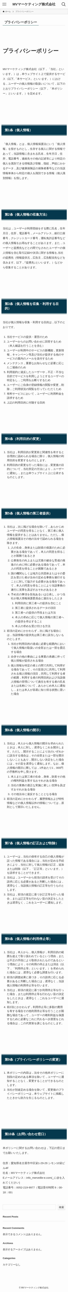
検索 (61, 1207)
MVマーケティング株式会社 (34, 4)
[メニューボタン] (4, 4)
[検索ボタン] (63, 4)
